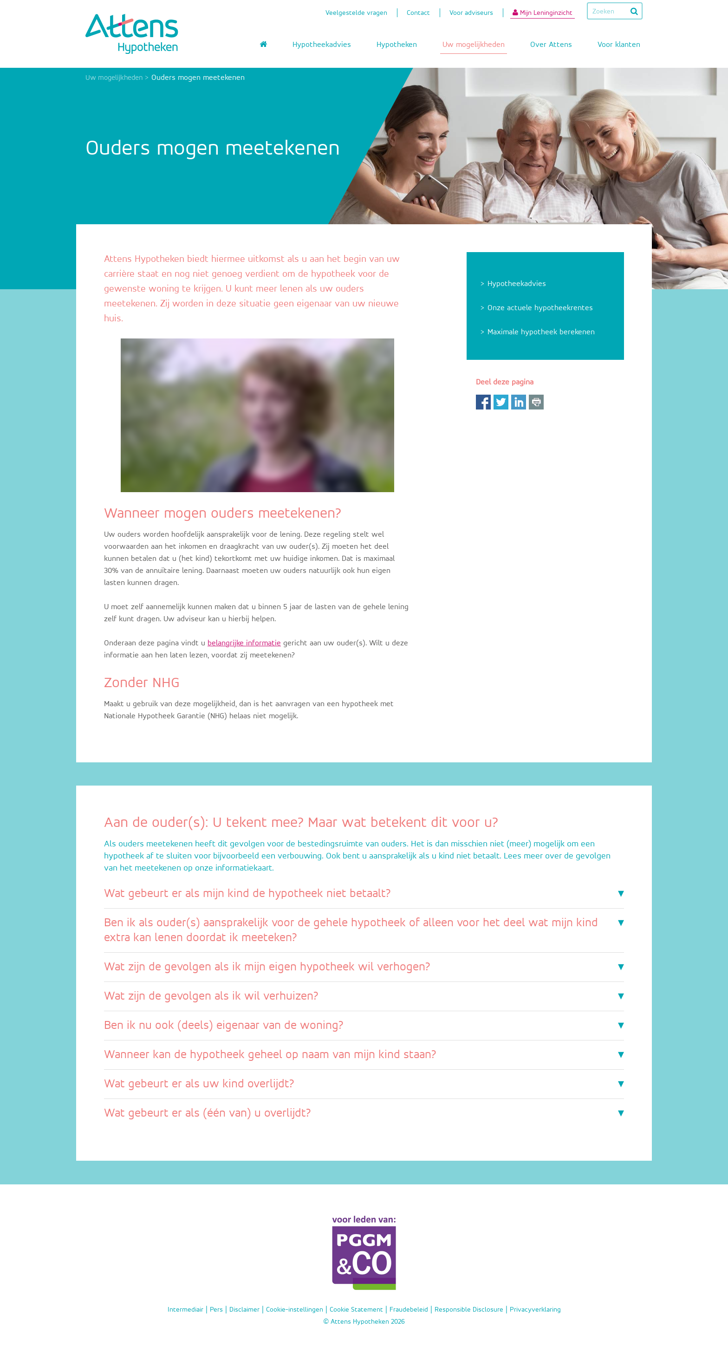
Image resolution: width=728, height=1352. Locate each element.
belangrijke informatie (244, 643)
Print (536, 402)
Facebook (483, 402)
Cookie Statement (356, 1309)
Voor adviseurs (471, 13)
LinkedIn (518, 402)
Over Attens (551, 45)
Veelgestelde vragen (356, 13)
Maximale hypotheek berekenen (541, 332)
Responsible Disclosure (469, 1309)
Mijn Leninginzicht (542, 12)
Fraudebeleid (409, 1309)
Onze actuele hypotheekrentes (540, 308)
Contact (418, 13)
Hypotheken (397, 45)
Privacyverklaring (535, 1309)
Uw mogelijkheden (473, 45)
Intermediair (185, 1309)
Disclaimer (244, 1309)
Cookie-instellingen (294, 1309)
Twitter (501, 402)
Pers (216, 1309)
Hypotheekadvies (321, 45)
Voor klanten (619, 45)
